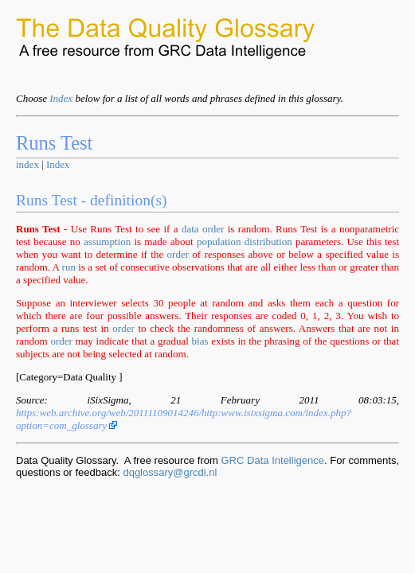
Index (60, 98)
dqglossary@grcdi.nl (170, 472)
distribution (268, 242)
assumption (107, 242)
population (219, 242)
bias (200, 341)
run (69, 267)
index (27, 164)
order (213, 229)
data (190, 229)
